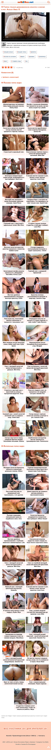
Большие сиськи (8, 52)
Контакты (42, 735)
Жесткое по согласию (9, 56)
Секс (26, 61)
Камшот (22, 56)
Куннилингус (42, 56)
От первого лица (16, 61)
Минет (5, 61)
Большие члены (21, 52)
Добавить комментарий (11, 77)
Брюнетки (33, 52)
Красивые (31, 56)
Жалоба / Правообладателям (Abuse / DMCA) (21, 735)
